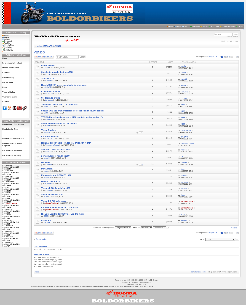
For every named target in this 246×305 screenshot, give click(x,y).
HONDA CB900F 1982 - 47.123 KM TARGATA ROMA (66, 143)
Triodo (8, 215)
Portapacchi (47, 169)
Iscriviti (229, 41)
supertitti (8, 165)
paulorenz (10, 231)
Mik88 (46, 106)
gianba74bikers (51, 203)
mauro (7, 198)
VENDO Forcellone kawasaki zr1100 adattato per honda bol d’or (72, 117)
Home (171, 26)
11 (237, 57)
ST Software (135, 282)
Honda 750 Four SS (50, 181)
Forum (178, 26)
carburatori (46, 220)
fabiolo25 (47, 87)
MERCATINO (48, 46)
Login (236, 41)
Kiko (7, 187)
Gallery (186, 26)
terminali (45, 162)
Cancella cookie (200, 272)
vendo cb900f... (48, 65)
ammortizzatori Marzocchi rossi (56, 149)
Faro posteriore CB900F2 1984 (56, 175)
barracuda (9, 171)
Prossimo (233, 228)
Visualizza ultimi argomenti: (112, 228)
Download (196, 26)
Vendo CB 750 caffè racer (53, 201)
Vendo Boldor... (48, 130)
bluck (46, 171)
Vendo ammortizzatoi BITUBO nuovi (59, 123)
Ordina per (142, 228)
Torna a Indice (41, 239)
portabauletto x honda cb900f (55, 156)
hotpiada (48, 190)
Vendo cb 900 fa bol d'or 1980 (55, 188)
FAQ (223, 41)
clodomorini (9, 182)
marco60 (9, 242)
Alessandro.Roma (52, 145)
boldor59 (47, 158)
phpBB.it (143, 284)
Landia (46, 68)
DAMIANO (9, 176)
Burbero (8, 209)
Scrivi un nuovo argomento (44, 57)
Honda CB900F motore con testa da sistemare (63, 85)
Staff (192, 272)
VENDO (58, 46)
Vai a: (202, 239)
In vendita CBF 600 (50, 91)
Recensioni (215, 26)
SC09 (46, 216)
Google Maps (9, 45)
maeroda (184, 98)
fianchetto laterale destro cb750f (57, 72)
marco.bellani (186, 130)
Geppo (183, 85)
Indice (39, 46)
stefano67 (47, 222)
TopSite (205, 26)
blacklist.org (146, 282)
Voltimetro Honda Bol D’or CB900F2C (59, 104)
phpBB (126, 280)
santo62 (9, 220)
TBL (182, 156)
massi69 (9, 237)
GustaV (8, 193)
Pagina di (214, 57)
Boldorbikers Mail (228, 26)
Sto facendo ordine (50, 98)
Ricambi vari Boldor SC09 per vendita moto (62, 214)
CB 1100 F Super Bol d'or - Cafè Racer (60, 207)
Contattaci (8, 47)
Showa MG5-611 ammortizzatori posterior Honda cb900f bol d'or (72, 111)
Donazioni (8, 49)
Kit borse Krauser (50, 136)
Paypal (240, 26)
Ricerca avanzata (231, 37)
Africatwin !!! (47, 78)
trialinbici (9, 226)
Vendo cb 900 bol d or (52, 194)
